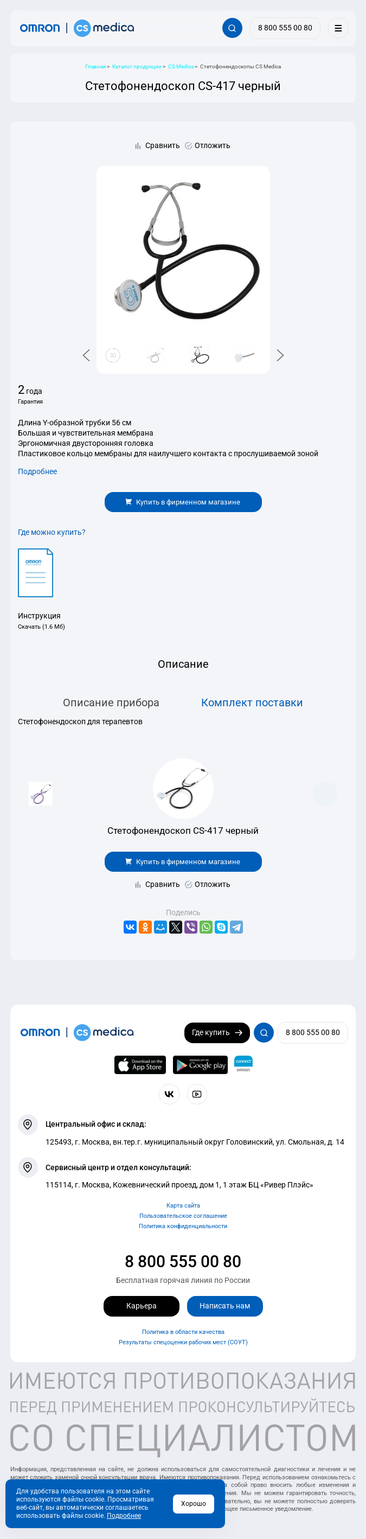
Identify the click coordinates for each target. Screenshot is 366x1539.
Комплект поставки (252, 703)
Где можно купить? (52, 532)
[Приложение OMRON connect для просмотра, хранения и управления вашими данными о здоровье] (243, 1065)
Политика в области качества (183, 1332)
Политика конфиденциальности (183, 1226)
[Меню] (338, 28)
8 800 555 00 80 (183, 1261)
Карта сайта (183, 1205)
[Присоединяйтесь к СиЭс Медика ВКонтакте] (169, 1094)
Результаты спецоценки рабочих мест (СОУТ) (183, 1342)
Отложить (212, 145)
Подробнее (37, 471)
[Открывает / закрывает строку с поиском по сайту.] (232, 28)
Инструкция (39, 615)
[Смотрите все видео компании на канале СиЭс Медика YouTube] (197, 1094)
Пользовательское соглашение (183, 1215)
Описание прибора (111, 703)
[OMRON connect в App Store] (139, 1065)
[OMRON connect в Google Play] (200, 1065)
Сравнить (162, 145)
